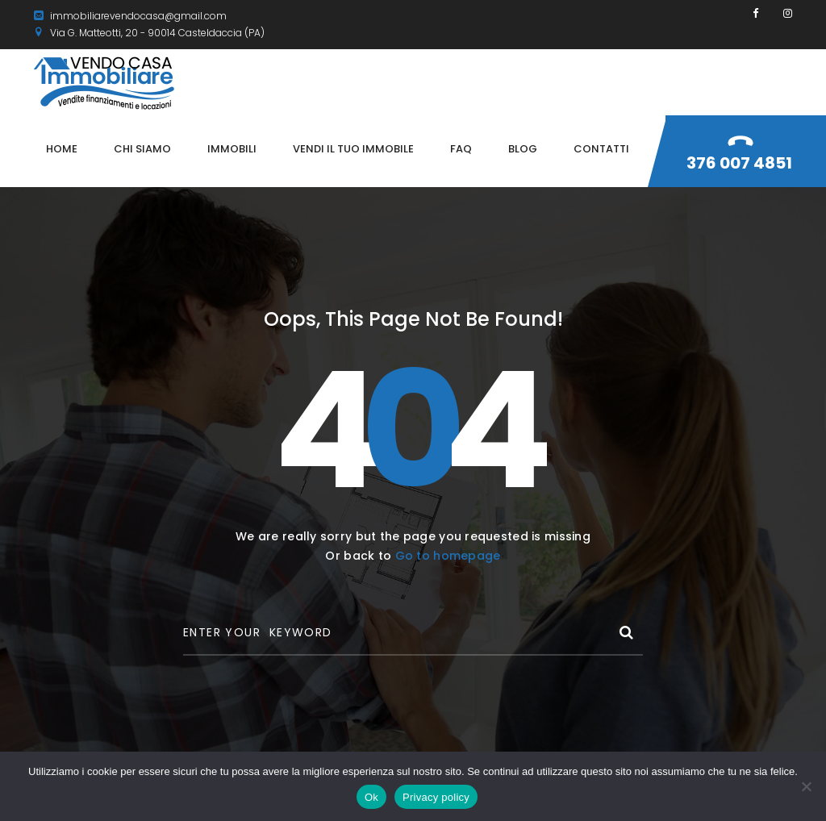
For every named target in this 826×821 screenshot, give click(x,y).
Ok (371, 797)
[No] (806, 786)
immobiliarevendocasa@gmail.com (130, 16)
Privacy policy (436, 797)
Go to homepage (448, 556)
